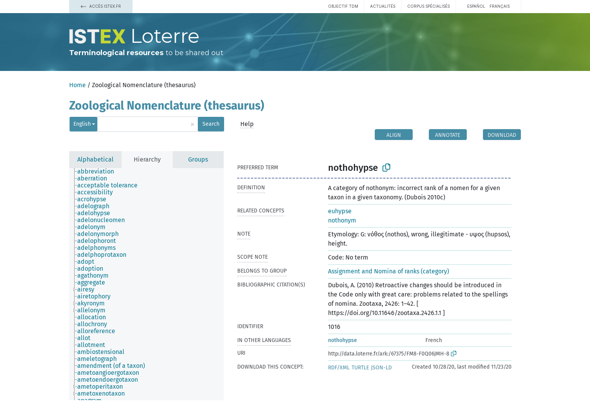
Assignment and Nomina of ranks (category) (388, 271)
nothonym (342, 220)
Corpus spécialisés (428, 6)
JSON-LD (381, 367)
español (476, 6)
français (500, 6)
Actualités (382, 6)
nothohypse (342, 340)
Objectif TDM (343, 6)
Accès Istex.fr (101, 6)
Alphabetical (95, 159)
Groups (198, 159)
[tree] (146, 284)
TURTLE (360, 367)
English (82, 124)
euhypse (340, 211)
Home (77, 85)
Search (210, 124)
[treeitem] (99, 171)
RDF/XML (339, 367)
